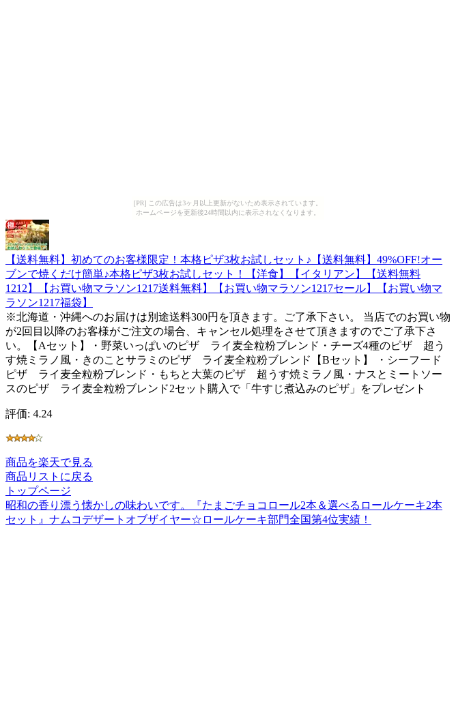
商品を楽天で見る (49, 462)
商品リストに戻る (49, 476)
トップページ (38, 491)
